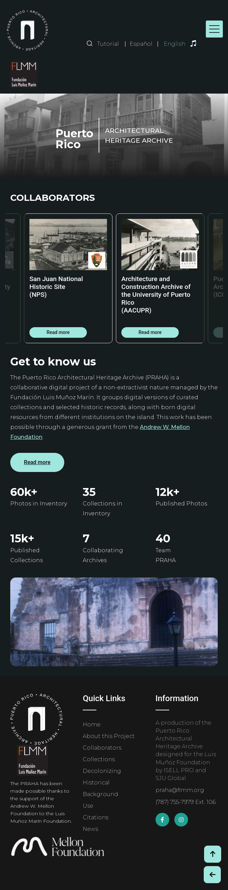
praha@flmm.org (180, 790)
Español (141, 44)
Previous (15, 278)
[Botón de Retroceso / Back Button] (212, 874)
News (90, 829)
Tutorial (108, 44)
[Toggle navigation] (214, 29)
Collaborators (102, 748)
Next (212, 278)
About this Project (109, 736)
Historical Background (100, 788)
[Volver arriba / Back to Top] (212, 854)
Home (91, 724)
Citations (95, 817)
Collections (99, 759)
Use (88, 806)
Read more (58, 332)
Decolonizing (102, 771)
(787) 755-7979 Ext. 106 (186, 802)
